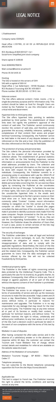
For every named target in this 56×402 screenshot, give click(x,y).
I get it (7, 397)
